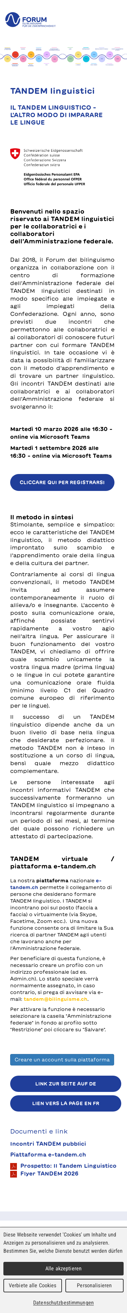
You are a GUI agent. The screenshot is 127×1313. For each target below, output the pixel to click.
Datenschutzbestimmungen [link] (63, 1302)
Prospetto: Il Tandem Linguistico (63, 1166)
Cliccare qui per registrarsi (62, 482)
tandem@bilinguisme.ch (55, 999)
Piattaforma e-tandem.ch (48, 1154)
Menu (117, 20)
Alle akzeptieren (63, 1268)
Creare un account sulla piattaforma (62, 1059)
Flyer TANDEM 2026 (44, 1174)
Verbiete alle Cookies (33, 1285)
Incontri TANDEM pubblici (48, 1143)
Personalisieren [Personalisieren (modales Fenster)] (94, 1285)
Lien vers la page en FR (65, 1103)
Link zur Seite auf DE (65, 1083)
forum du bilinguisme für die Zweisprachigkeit (30, 20)
